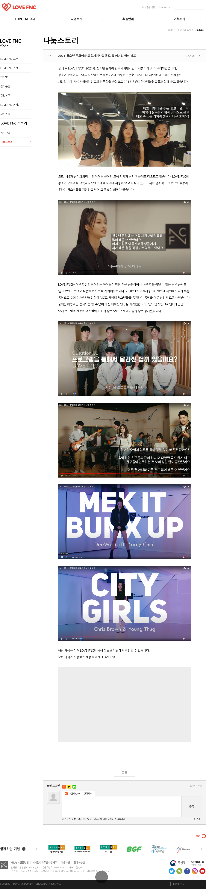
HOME (171, 30)
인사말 (4, 77)
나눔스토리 (199, 30)
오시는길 (5, 114)
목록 (124, 772)
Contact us (164, 7)
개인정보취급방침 (21, 862)
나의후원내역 (148, 7)
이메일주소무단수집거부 (45, 862)
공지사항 (5, 132)
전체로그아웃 (196, 786)
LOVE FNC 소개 (185, 30)
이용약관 (66, 862)
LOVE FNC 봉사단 (10, 104)
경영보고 (5, 95)
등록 (191, 806)
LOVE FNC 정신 (9, 68)
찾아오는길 (79, 862)
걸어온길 (5, 86)
